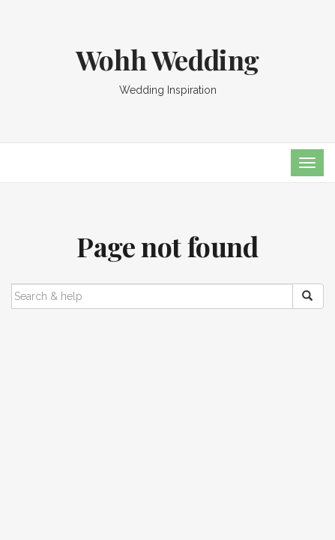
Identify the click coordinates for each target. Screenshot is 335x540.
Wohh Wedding (167, 59)
